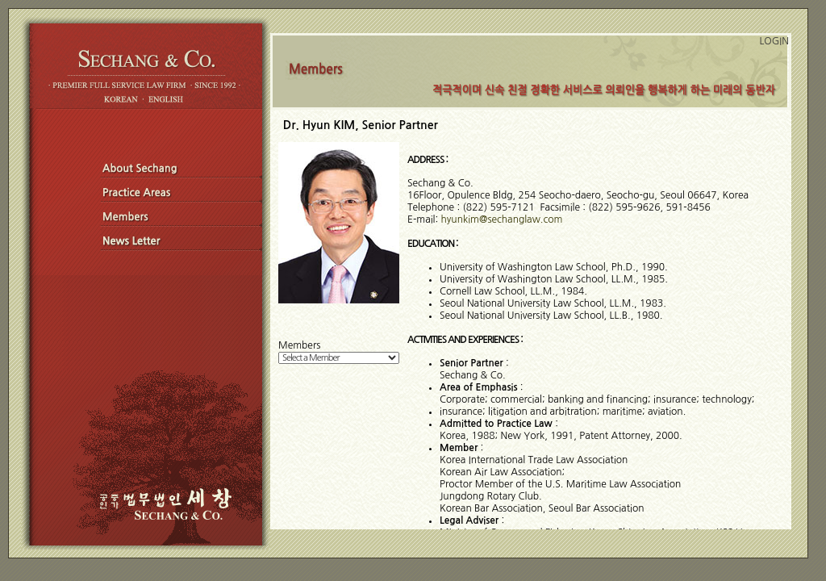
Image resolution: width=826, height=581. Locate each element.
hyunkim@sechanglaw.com (502, 219)
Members (299, 345)
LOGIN (774, 41)
